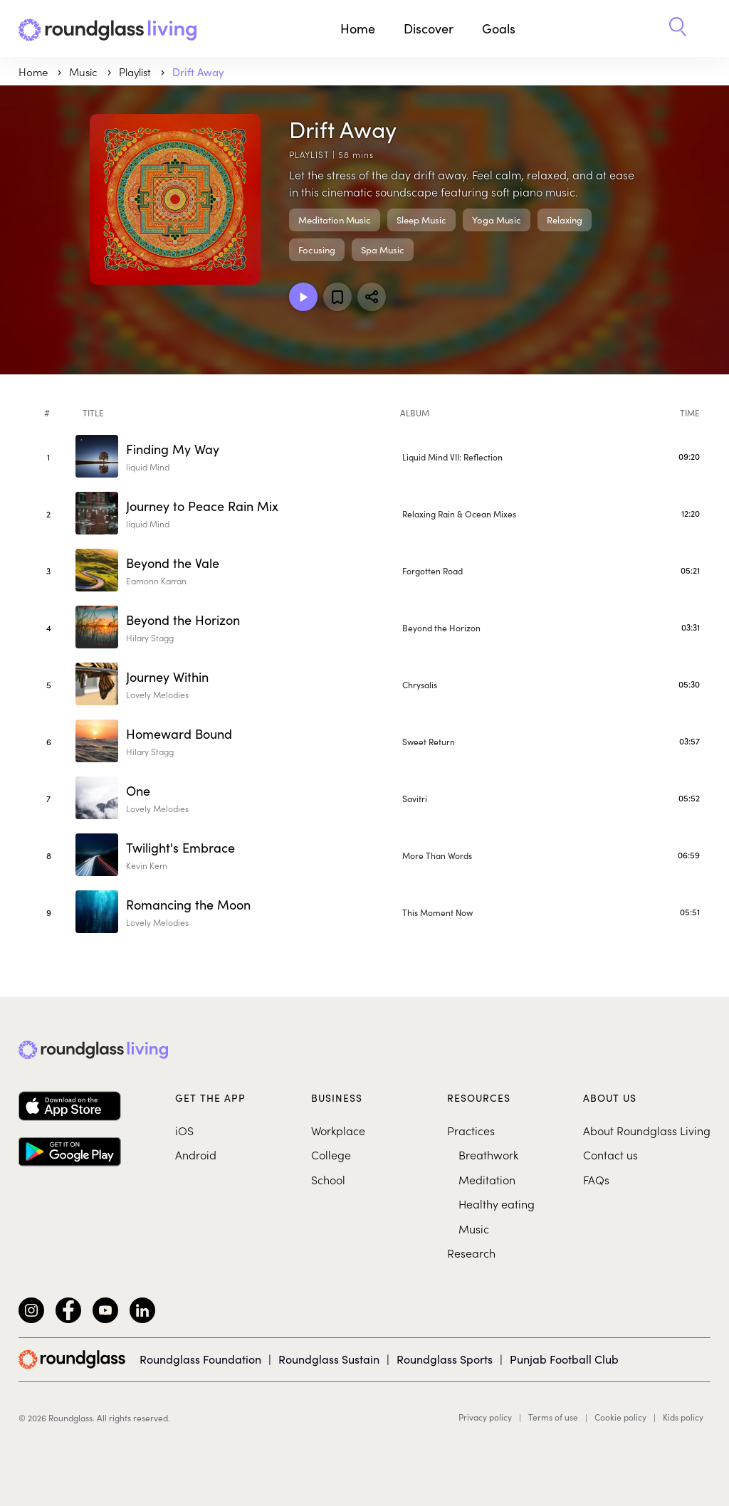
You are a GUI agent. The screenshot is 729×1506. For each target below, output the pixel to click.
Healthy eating (496, 1203)
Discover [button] (428, 28)
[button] (677, 28)
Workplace (338, 1130)
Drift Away (198, 71)
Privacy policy (485, 1417)
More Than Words (437, 855)
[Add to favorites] (337, 297)
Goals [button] (498, 28)
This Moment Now (437, 912)
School (328, 1179)
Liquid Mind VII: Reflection (452, 457)
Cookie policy (620, 1417)
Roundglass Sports (445, 1359)
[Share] (371, 297)
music (84, 71)
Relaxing (564, 219)
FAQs (596, 1179)
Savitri (414, 798)
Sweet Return (428, 741)
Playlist (136, 71)
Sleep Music (421, 219)
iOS (184, 1130)
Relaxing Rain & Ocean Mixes (459, 513)
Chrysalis (419, 684)
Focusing (316, 249)
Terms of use (553, 1417)
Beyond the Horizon (441, 627)
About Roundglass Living (646, 1130)
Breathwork (488, 1154)
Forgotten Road (432, 570)
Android (195, 1154)
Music (473, 1228)
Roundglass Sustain (328, 1359)
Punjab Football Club (564, 1359)
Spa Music (382, 249)
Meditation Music (334, 219)
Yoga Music (496, 219)
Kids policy (683, 1417)
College (331, 1154)
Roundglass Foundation (200, 1359)
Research (471, 1252)
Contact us (610, 1154)
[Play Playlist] (303, 297)
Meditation (486, 1179)
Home (357, 28)
